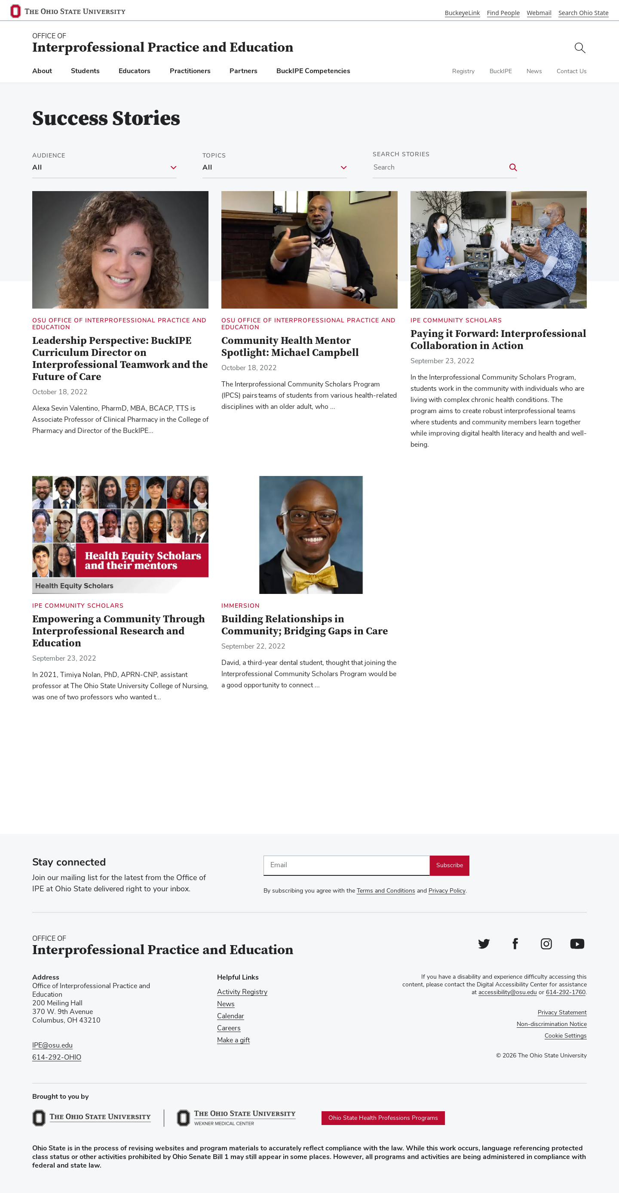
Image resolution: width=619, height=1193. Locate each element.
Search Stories (401, 154)
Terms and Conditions (386, 891)
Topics (214, 155)
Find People (503, 13)
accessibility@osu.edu (507, 992)
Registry (463, 71)
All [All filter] (37, 168)
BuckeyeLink (462, 13)
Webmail (539, 13)
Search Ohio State (583, 13)
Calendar (230, 1016)
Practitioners (190, 71)
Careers (229, 1028)
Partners (243, 71)
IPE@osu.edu (52, 1045)
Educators (134, 71)
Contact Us (572, 71)
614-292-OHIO (56, 1057)
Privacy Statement (562, 1013)
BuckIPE (501, 71)
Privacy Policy (447, 891)
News (534, 71)
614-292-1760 (565, 992)
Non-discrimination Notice (552, 1024)
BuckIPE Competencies (313, 71)
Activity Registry (242, 992)
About (42, 71)
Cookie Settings (566, 1036)
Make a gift (233, 1040)
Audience (48, 155)
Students (85, 71)
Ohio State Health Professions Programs (383, 1118)
